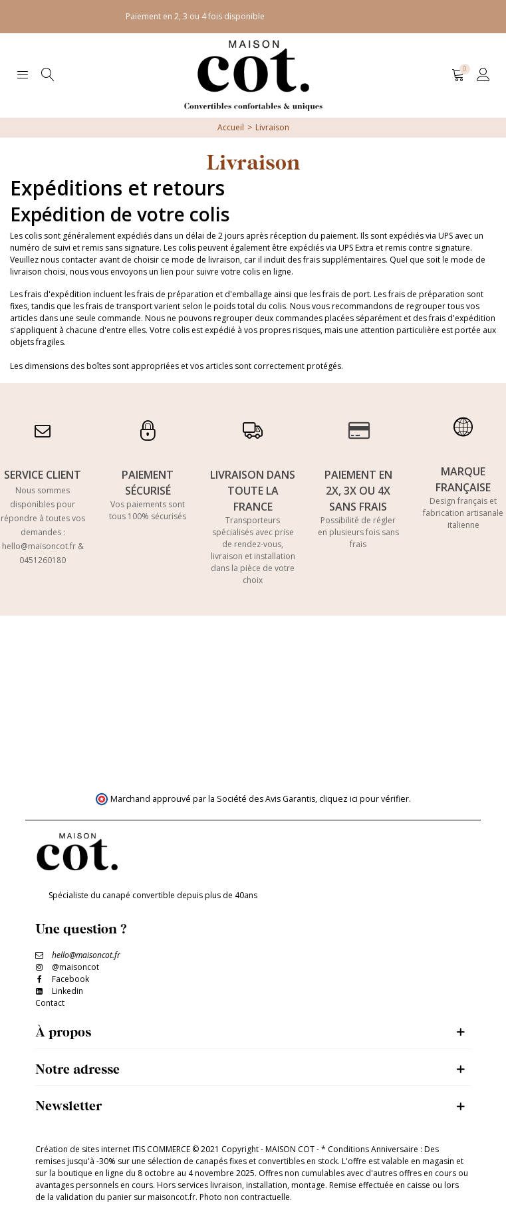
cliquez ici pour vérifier (364, 798)
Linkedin (67, 991)
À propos (63, 1031)
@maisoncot (75, 967)
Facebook (70, 979)
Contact (49, 1003)
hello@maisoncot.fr (39, 546)
